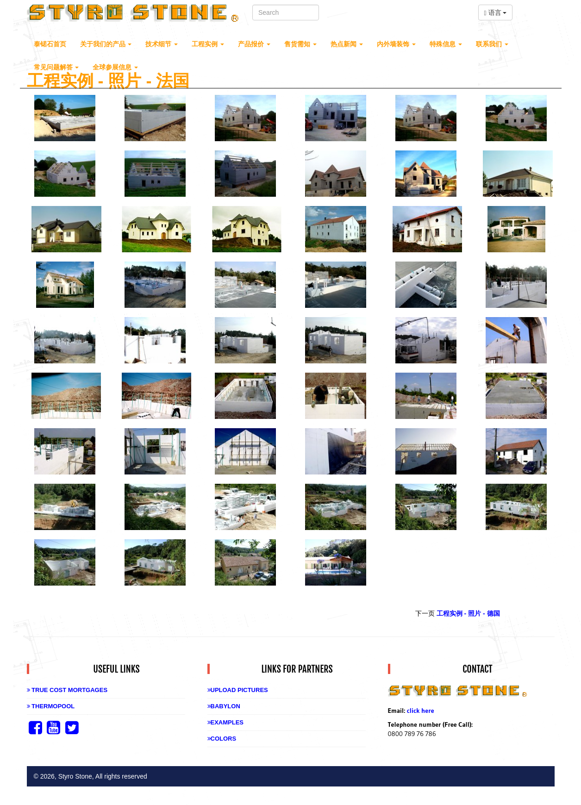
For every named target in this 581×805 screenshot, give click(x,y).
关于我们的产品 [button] (106, 44)
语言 (495, 13)
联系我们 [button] (492, 44)
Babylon (223, 706)
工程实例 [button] (208, 44)
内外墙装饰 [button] (396, 44)
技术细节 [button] (161, 44)
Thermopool (51, 706)
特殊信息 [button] (446, 44)
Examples (225, 722)
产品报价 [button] (254, 44)
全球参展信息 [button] (115, 67)
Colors (222, 738)
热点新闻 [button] (347, 44)
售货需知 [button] (300, 44)
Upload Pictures (237, 689)
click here (420, 710)
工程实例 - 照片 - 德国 (468, 613)
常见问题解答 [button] (56, 67)
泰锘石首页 (50, 44)
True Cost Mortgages (67, 689)
